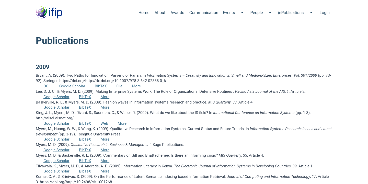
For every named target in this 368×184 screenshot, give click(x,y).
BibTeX (101, 86)
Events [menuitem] (229, 12)
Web (104, 123)
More (136, 86)
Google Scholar (72, 86)
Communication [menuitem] (203, 12)
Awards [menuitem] (177, 12)
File (119, 86)
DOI (46, 86)
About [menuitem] (160, 12)
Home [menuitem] (144, 12)
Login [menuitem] (325, 12)
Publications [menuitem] (292, 12)
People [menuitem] (256, 12)
